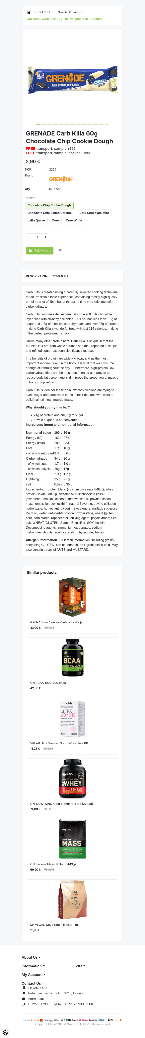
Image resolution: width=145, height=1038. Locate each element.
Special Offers (68, 12)
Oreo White (74, 220)
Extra (78, 966)
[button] (30, 80)
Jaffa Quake (36, 220)
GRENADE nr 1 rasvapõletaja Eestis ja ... (58, 622)
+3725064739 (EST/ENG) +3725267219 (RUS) (60, 1004)
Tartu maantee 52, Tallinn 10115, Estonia (55, 993)
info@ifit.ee (36, 999)
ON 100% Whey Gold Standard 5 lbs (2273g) (61, 804)
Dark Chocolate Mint (94, 213)
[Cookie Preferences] (5, 1032)
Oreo (55, 220)
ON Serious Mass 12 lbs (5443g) (53, 864)
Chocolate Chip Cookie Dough (49, 205)
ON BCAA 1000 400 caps (48, 683)
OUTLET (44, 12)
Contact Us (31, 983)
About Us (30, 957)
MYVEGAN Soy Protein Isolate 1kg (54, 925)
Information (32, 966)
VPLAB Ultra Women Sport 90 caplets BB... (60, 743)
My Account (32, 975)
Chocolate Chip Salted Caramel (50, 213)
